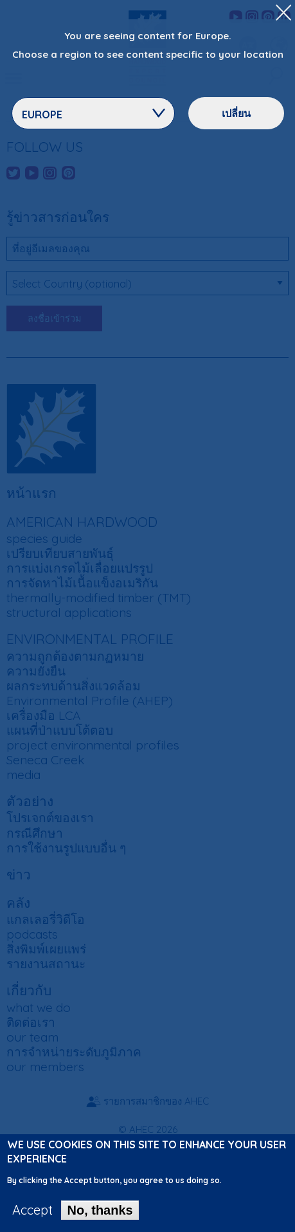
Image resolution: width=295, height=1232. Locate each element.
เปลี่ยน (236, 113)
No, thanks (99, 1215)
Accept (32, 1214)
